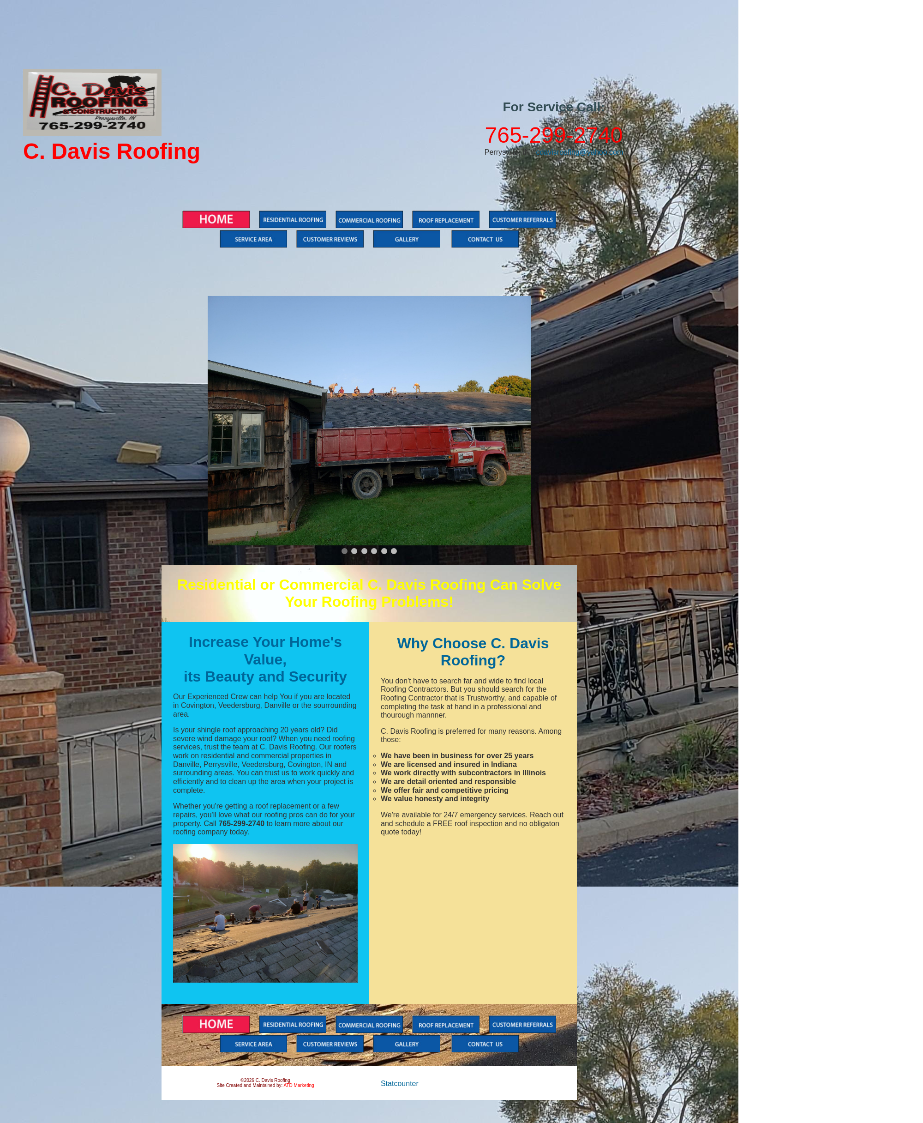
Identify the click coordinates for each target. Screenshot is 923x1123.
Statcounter (400, 1083)
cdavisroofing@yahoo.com (579, 152)
